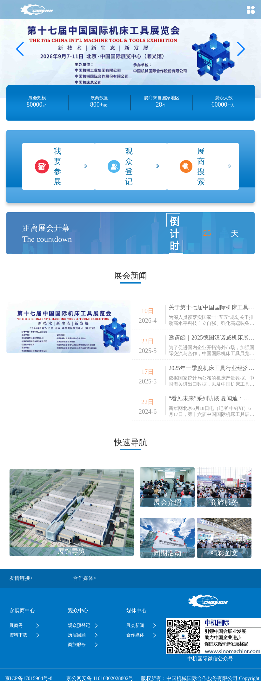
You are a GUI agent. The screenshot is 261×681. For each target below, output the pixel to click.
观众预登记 (79, 625)
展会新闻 (135, 625)
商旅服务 (77, 644)
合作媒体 (135, 635)
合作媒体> (84, 578)
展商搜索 (201, 166)
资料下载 (18, 635)
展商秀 (16, 625)
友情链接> (21, 578)
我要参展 (57, 166)
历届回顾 (77, 635)
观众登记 (129, 166)
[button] (241, 49)
